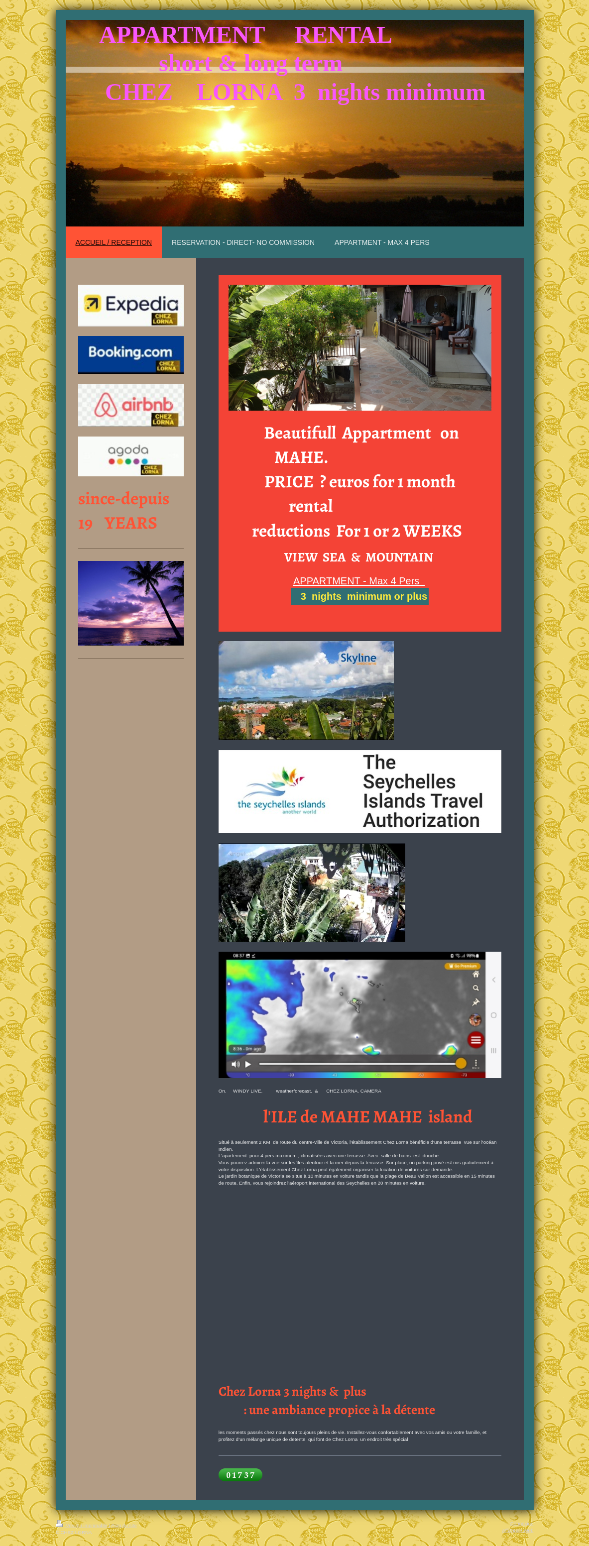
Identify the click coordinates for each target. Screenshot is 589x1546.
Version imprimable (82, 1525)
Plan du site (124, 1525)
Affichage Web (517, 1530)
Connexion (522, 1523)
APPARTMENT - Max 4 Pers (359, 580)
